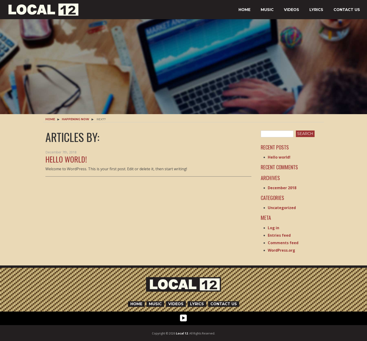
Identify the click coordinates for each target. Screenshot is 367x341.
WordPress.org (281, 250)
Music (267, 9)
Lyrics (316, 9)
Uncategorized (282, 207)
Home (244, 9)
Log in (273, 227)
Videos (291, 9)
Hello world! (66, 159)
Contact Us (347, 9)
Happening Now (75, 119)
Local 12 (182, 333)
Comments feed (283, 242)
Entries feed (279, 235)
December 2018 (282, 187)
